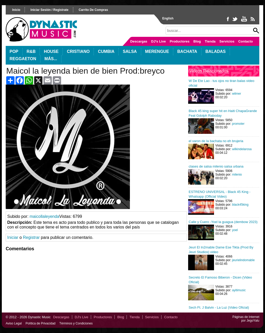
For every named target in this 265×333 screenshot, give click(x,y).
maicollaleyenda (44, 216)
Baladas (215, 51)
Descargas (138, 41)
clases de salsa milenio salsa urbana (216, 166)
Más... (51, 59)
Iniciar (12, 237)
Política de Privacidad (40, 323)
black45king (240, 204)
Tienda (210, 41)
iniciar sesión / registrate (50, 10)
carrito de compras (93, 10)
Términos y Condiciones (76, 323)
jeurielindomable (243, 260)
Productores (180, 41)
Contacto (245, 41)
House (51, 51)
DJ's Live (158, 41)
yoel (235, 230)
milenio (237, 174)
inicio (16, 10)
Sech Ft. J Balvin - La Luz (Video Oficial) (219, 307)
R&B (31, 51)
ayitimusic (239, 290)
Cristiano (78, 51)
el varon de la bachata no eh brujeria (216, 141)
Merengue (157, 51)
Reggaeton (23, 59)
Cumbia (106, 51)
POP (14, 51)
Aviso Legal (14, 323)
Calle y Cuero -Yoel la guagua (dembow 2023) (223, 222)
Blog (197, 41)
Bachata (187, 51)
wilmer (236, 93)
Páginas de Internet (245, 317)
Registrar (31, 237)
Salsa (130, 51)
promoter (238, 124)
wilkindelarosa (242, 149)
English (167, 18)
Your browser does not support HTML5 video (68, 147)
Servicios (226, 41)
